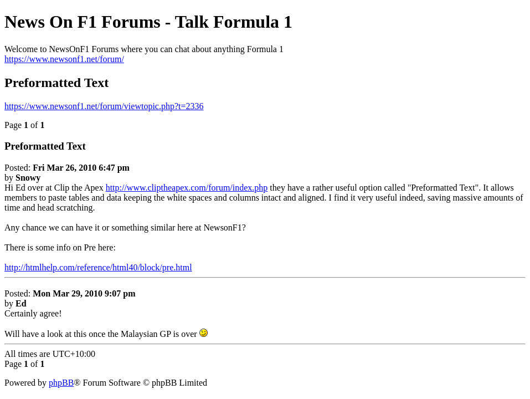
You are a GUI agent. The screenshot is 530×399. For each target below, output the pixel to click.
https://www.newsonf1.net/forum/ (64, 59)
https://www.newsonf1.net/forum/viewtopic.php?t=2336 (104, 106)
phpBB (61, 382)
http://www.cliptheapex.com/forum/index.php (187, 187)
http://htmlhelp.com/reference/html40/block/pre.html (98, 267)
